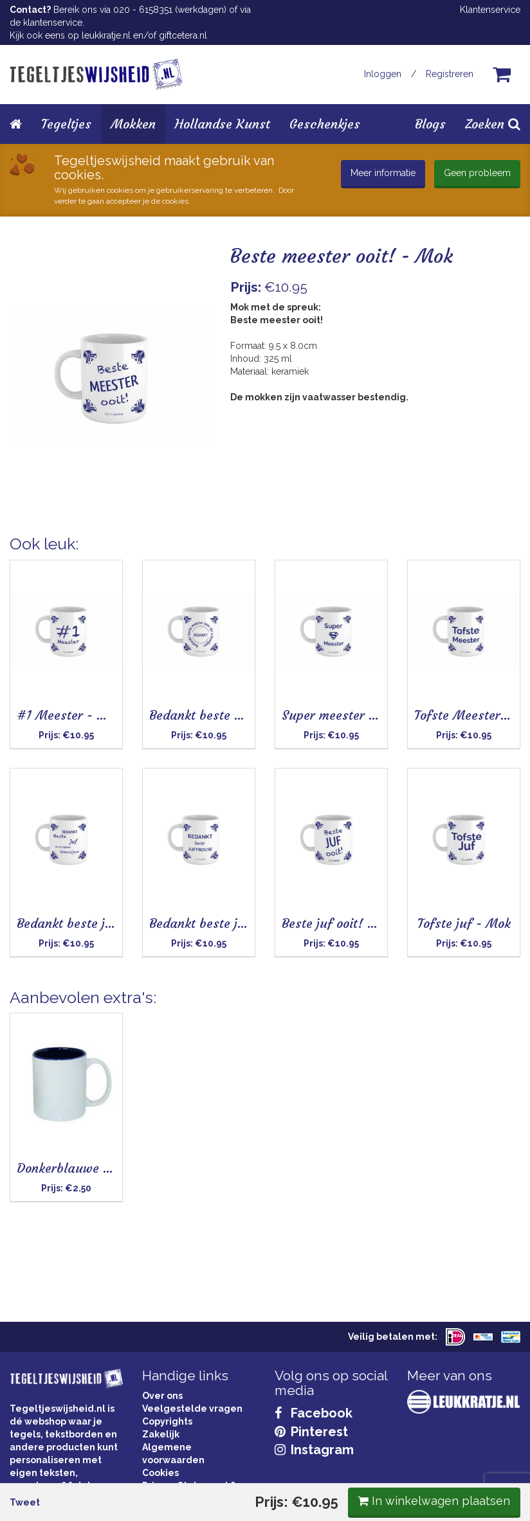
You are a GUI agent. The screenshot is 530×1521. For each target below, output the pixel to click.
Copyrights (167, 1421)
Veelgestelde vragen (192, 1408)
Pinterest (311, 1431)
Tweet (34, 556)
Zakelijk (160, 1434)
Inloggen (382, 74)
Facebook (313, 1413)
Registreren (449, 74)
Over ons (162, 1396)
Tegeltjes (66, 124)
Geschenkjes (324, 124)
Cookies (160, 1473)
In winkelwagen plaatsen (424, 555)
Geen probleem (477, 173)
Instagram (314, 1449)
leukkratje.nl (106, 35)
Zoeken (492, 124)
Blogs (430, 124)
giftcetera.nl (183, 35)
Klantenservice (490, 9)
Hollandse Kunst (222, 124)
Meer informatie (383, 173)
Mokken (133, 124)
